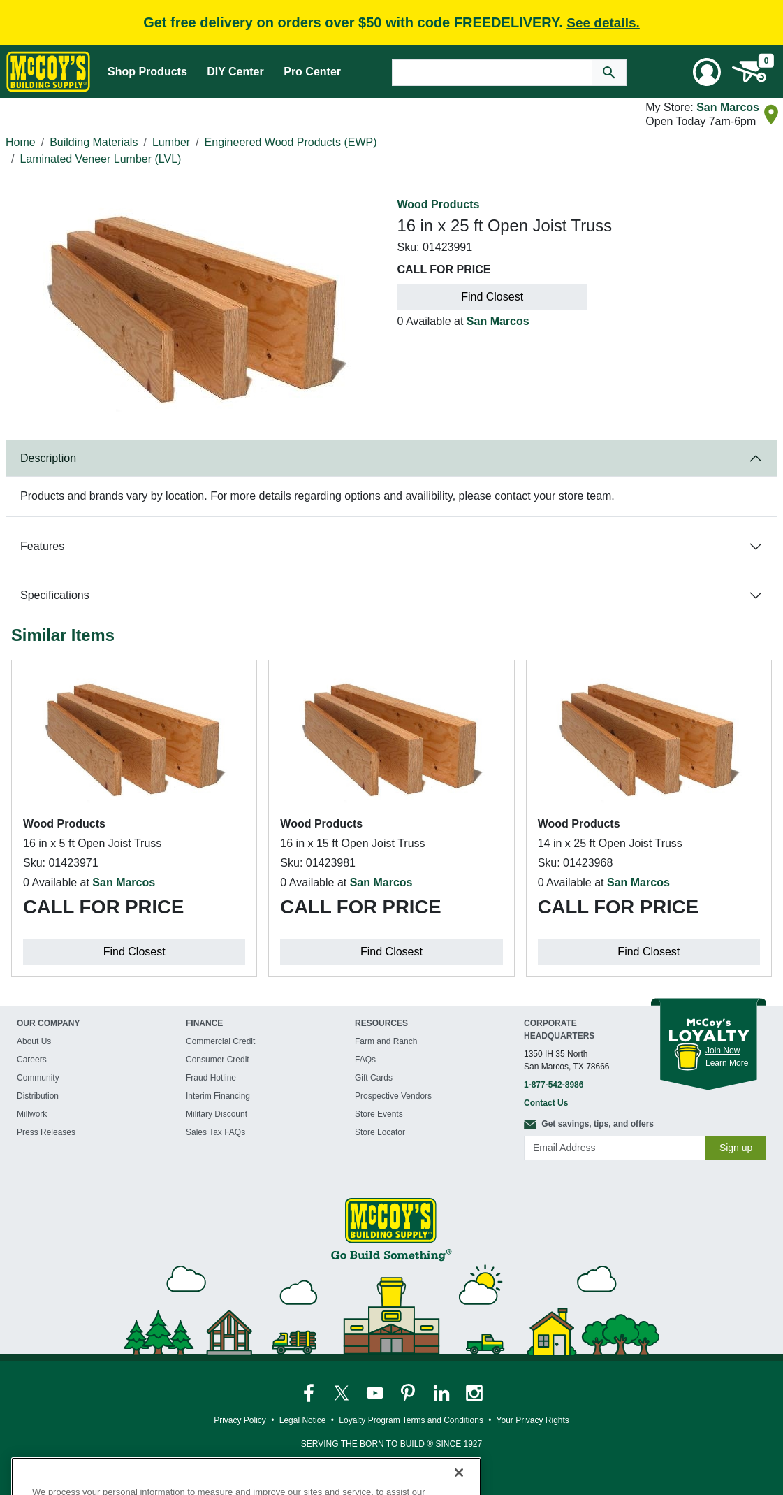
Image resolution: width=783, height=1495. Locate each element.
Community (38, 1078)
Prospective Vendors (393, 1096)
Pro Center (312, 72)
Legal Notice (302, 1420)
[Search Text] (492, 72)
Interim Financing (218, 1096)
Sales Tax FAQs (215, 1132)
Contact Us (546, 1103)
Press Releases (46, 1132)
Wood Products (438, 204)
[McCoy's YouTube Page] (376, 1392)
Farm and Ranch (386, 1041)
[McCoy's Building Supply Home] (48, 71)
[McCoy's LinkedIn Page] (442, 1392)
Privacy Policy (240, 1420)
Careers (32, 1059)
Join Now (722, 1050)
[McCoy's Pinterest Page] (409, 1392)
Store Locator (380, 1132)
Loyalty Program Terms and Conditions (411, 1420)
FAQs (365, 1059)
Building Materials (94, 142)
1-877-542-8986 (553, 1085)
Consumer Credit (217, 1059)
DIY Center (235, 72)
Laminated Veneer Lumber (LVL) (100, 159)
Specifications (54, 595)
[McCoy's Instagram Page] (474, 1392)
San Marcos (727, 107)
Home (21, 142)
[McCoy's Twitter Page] (342, 1392)
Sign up (735, 1147)
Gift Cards (374, 1078)
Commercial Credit (220, 1041)
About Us (34, 1041)
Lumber (171, 142)
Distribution (38, 1096)
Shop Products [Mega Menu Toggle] (147, 72)
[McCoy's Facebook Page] (310, 1392)
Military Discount (216, 1114)
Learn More (726, 1063)
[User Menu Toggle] (707, 72)
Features (42, 546)
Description (48, 458)
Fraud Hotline (211, 1078)
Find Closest (492, 297)
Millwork (32, 1114)
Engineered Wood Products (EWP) (291, 142)
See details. (603, 22)
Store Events (379, 1114)
